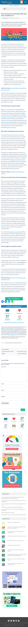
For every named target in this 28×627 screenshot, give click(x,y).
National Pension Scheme (7, 122)
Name (3, 383)
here (5, 214)
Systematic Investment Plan (15, 232)
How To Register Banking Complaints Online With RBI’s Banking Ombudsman (17, 555)
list (6, 272)
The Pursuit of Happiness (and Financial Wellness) (12, 507)
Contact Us (10, 622)
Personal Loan (19, 313)
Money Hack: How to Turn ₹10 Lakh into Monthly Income (13, 514)
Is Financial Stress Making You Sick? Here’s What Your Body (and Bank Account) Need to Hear (12, 498)
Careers (5, 622)
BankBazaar (6, 18)
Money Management (9, 4)
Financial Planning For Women (7, 512)
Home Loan (19, 319)
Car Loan (14, 428)
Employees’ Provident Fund (7, 116)
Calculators (22, 427)
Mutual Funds (4, 226)
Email (2, 390)
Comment (3, 366)
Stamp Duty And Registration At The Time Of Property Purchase (17, 527)
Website (3, 396)
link (18, 262)
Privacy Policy (21, 625)
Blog (14, 622)
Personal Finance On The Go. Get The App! (14, 322)
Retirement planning (18, 342)
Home (2, 4)
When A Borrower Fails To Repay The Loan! (17, 536)
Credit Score (7, 319)
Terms (18, 622)
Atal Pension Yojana (11, 127)
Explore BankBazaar (14, 299)
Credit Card (7, 313)
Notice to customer (23, 622)
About (2, 622)
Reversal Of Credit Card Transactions (15, 540)
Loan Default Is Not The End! (14, 545)
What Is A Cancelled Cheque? (14, 522)
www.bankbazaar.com (12, 334)
